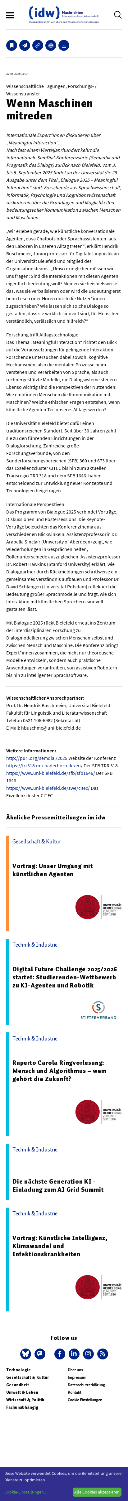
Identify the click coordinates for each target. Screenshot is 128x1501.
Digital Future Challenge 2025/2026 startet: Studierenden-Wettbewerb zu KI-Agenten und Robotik (64, 977)
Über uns (75, 1370)
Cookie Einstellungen (85, 1399)
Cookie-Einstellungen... (25, 1492)
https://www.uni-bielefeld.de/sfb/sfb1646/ (50, 773)
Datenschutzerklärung (86, 1385)
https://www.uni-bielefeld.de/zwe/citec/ (48, 788)
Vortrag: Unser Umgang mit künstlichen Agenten (52, 870)
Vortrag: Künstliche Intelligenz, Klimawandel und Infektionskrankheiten (60, 1246)
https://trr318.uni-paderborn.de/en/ (44, 765)
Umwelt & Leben (22, 1392)
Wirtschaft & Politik (25, 1400)
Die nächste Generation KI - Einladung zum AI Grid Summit (57, 1185)
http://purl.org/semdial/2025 (36, 758)
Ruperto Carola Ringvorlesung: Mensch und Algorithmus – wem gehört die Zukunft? (59, 1071)
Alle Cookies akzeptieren (97, 1492)
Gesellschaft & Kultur (27, 1377)
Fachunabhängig (22, 1407)
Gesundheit (17, 1385)
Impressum (77, 1377)
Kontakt (74, 1392)
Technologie (18, 1370)
